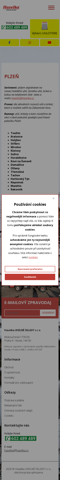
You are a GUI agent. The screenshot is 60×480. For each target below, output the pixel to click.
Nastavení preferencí (30, 269)
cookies (33, 257)
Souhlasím (30, 276)
